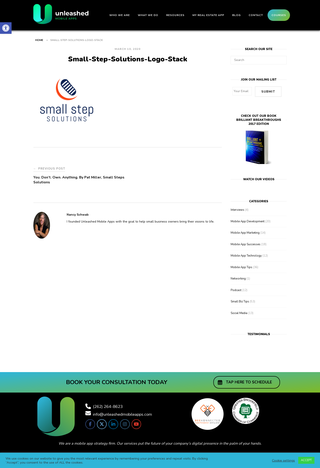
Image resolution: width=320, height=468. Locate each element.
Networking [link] (238, 278)
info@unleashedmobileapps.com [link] (122, 414)
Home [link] (39, 40)
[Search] (281, 58)
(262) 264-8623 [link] (108, 406)
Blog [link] (236, 15)
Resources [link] (175, 15)
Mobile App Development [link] (247, 221)
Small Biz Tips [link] (240, 301)
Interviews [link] (237, 209)
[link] (6, 28)
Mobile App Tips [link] (241, 267)
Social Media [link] (239, 313)
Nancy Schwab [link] (78, 215)
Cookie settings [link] (283, 460)
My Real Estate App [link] (208, 15)
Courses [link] (279, 15)
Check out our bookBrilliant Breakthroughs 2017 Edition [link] (258, 119)
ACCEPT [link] (306, 460)
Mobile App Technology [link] (246, 255)
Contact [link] (256, 15)
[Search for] (259, 60)
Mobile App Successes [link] (245, 244)
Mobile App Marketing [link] (245, 232)
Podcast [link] (236, 290)
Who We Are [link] (119, 15)
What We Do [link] (148, 15)
